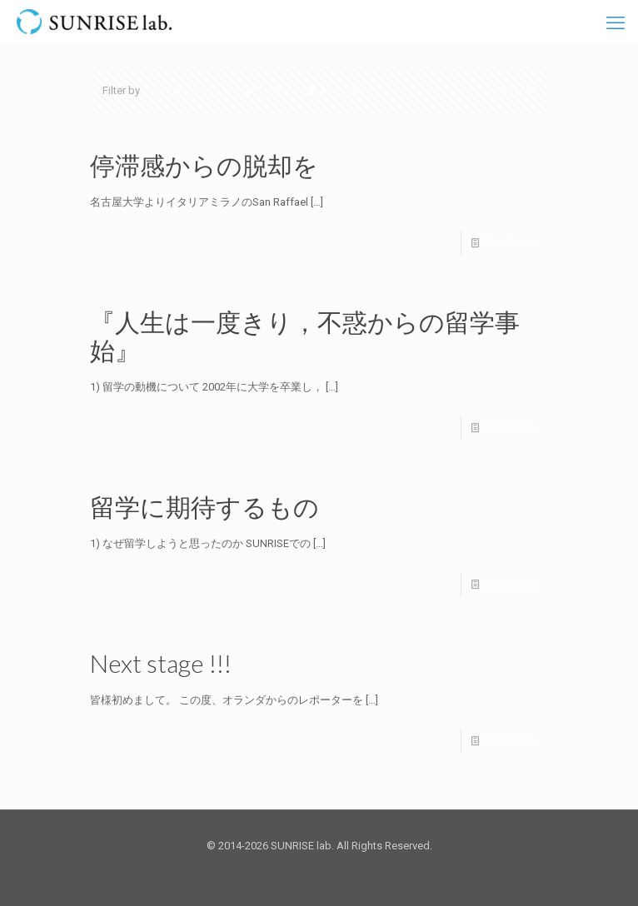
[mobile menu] (615, 23)
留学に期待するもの (204, 506)
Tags (268, 90)
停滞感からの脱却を (204, 165)
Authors (338, 90)
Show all (510, 90)
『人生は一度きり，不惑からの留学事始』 (305, 335)
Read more (509, 242)
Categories (190, 90)
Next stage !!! (161, 663)
